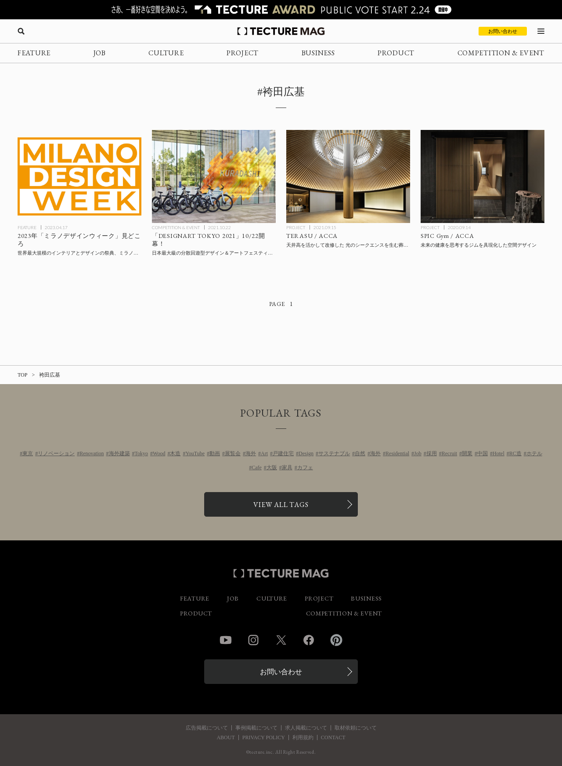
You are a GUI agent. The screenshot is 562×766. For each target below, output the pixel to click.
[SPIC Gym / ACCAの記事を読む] (482, 176)
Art (264, 453)
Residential (397, 453)
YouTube (195, 453)
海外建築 (119, 453)
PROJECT (243, 53)
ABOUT (225, 737)
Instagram (253, 640)
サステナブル (334, 453)
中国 (482, 453)
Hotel (498, 453)
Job (418, 453)
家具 (287, 467)
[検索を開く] (21, 31)
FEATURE (34, 53)
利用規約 (302, 737)
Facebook (309, 640)
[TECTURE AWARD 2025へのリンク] (281, 9)
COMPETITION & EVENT (501, 53)
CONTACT (333, 737)
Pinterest (336, 640)
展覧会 (233, 453)
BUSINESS (318, 53)
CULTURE (166, 53)
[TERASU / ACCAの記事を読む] (348, 176)
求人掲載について (306, 727)
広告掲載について (207, 727)
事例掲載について (256, 727)
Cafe (257, 467)
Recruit (449, 453)
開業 (467, 453)
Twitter (281, 640)
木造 (175, 453)
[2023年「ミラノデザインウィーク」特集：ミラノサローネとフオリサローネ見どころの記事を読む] (79, 176)
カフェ (305, 467)
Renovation (91, 453)
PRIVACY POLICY (263, 737)
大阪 (272, 467)
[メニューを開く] (540, 31)
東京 (27, 453)
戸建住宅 (283, 453)
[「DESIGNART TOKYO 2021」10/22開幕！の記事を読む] (214, 176)
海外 (250, 453)
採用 (431, 453)
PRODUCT (396, 53)
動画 (214, 453)
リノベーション (56, 453)
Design (306, 453)
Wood (159, 453)
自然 (360, 453)
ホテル (534, 453)
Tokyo (141, 453)
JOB (100, 53)
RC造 (515, 453)
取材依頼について (356, 727)
